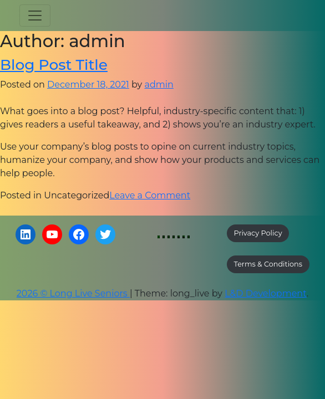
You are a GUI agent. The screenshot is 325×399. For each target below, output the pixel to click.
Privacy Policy (258, 233)
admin (158, 84)
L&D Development (266, 293)
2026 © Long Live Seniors (73, 293)
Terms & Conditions (268, 264)
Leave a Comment (149, 195)
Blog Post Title (54, 64)
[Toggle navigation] (34, 15)
